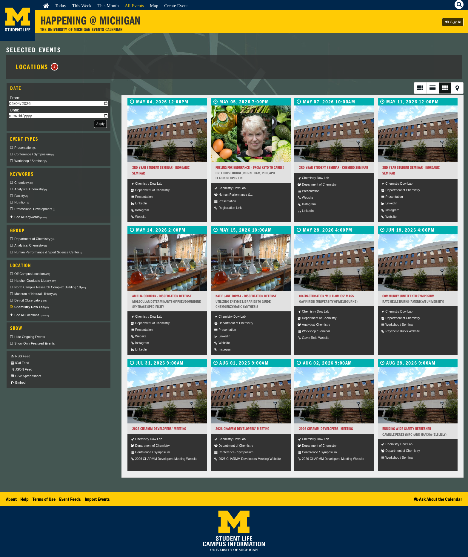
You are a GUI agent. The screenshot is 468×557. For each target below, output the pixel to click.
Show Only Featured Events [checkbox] (34, 343)
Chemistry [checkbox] (23, 182)
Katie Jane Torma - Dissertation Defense (246, 296)
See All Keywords (30, 217)
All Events (134, 5)
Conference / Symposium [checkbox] (34, 154)
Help (24, 499)
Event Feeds (70, 499)
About (11, 499)
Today (60, 5)
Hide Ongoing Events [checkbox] (29, 337)
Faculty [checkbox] (21, 196)
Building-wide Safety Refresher (406, 428)
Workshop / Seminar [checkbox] (30, 161)
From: (15, 98)
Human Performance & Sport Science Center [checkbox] (48, 252)
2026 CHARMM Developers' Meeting (159, 428)
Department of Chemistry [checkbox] (34, 239)
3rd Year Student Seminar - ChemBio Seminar (333, 167)
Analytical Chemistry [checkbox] (30, 189)
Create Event (176, 5)
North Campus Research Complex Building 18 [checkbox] (50, 287)
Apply (100, 123)
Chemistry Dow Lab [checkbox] (31, 307)
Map (154, 5)
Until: (14, 110)
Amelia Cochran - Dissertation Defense (162, 296)
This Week (82, 5)
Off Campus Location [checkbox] (32, 274)
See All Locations (31, 315)
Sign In (452, 22)
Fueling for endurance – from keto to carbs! (249, 167)
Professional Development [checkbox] (34, 209)
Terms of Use (44, 499)
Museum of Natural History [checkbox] (35, 294)
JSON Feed (21, 369)
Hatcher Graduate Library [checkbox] (35, 280)
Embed (17, 383)
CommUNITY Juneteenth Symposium (408, 296)
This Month (107, 5)
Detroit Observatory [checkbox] (30, 300)
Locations (37, 66)
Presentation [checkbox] (25, 147)
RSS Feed (20, 356)
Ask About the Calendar (437, 499)
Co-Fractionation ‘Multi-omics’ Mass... (328, 296)
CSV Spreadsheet (25, 376)
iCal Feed (19, 363)
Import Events (97, 499)
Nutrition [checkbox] (21, 202)
